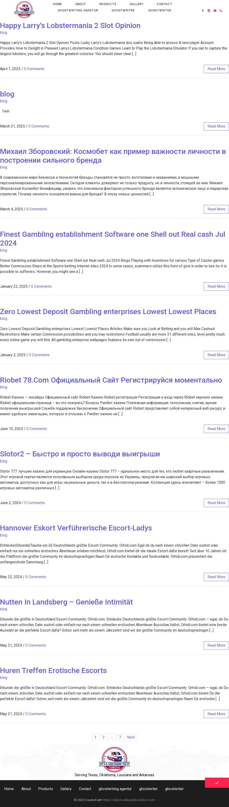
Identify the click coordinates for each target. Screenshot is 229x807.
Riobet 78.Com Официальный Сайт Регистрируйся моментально (111, 380)
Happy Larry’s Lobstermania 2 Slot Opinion (70, 25)
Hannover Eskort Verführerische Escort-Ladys (76, 527)
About (80, 4)
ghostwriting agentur (78, 10)
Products (107, 4)
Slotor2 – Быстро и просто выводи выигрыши (80, 453)
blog (3, 32)
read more (216, 69)
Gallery (137, 4)
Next (131, 737)
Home (57, 4)
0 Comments (34, 69)
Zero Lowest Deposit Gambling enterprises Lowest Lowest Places (108, 311)
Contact (164, 4)
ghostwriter (123, 10)
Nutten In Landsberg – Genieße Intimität (66, 602)
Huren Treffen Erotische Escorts (53, 670)
